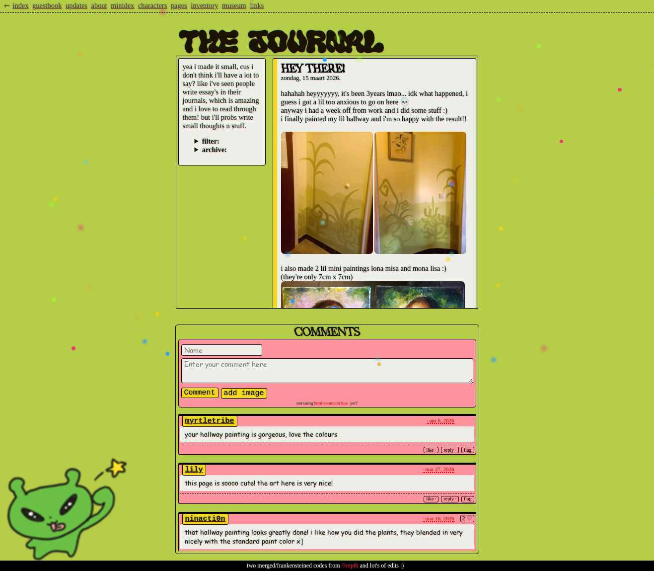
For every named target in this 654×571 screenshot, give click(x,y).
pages (179, 5)
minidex (122, 5)
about (99, 5)
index (21, 5)
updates (76, 5)
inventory (204, 5)
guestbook (47, 5)
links (257, 5)
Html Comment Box (331, 403)
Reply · (449, 450)
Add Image (244, 393)
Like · (431, 450)
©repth (350, 565)
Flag (468, 450)
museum (234, 5)
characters (152, 5)
